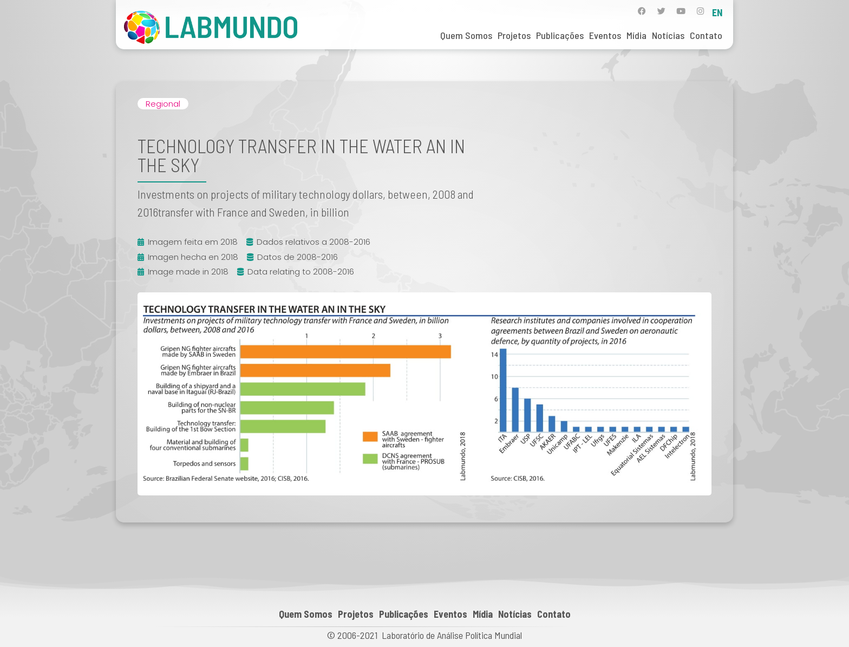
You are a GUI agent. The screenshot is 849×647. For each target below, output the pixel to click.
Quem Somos (466, 35)
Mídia (636, 35)
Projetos (514, 35)
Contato (706, 35)
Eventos (605, 35)
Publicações (560, 35)
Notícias (668, 35)
